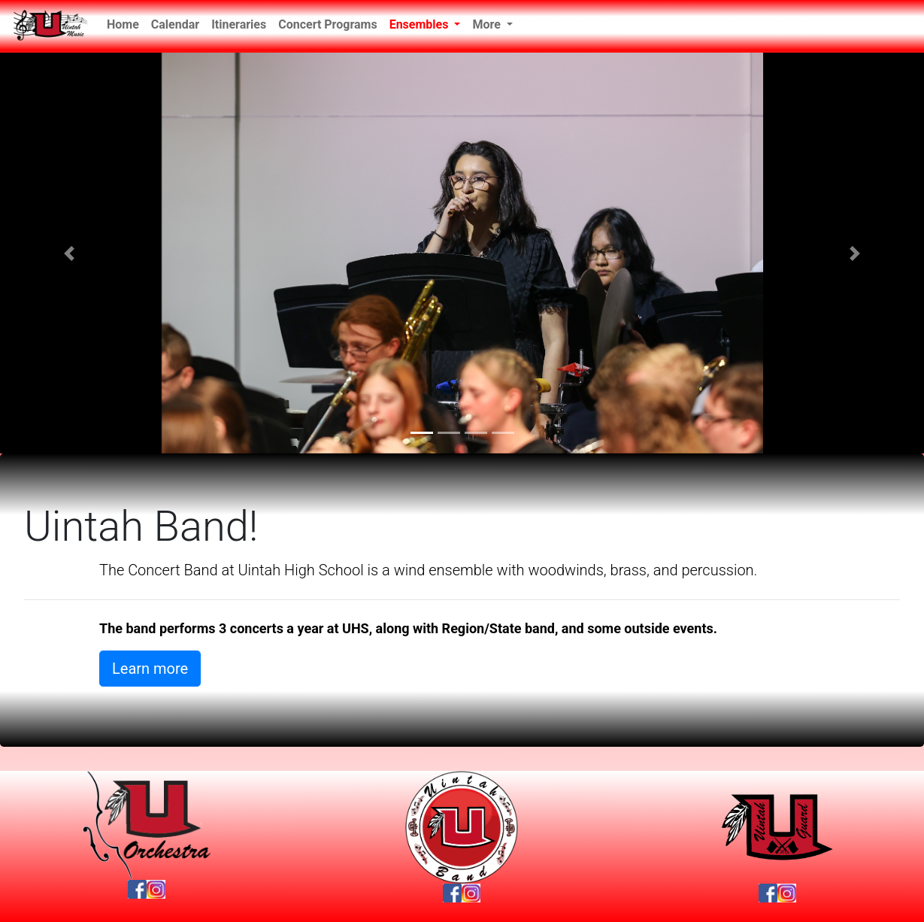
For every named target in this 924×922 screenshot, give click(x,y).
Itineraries (238, 24)
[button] (69, 253)
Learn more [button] (150, 669)
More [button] (487, 24)
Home (126, 23)
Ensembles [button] (420, 24)
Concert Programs (327, 24)
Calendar (175, 24)
